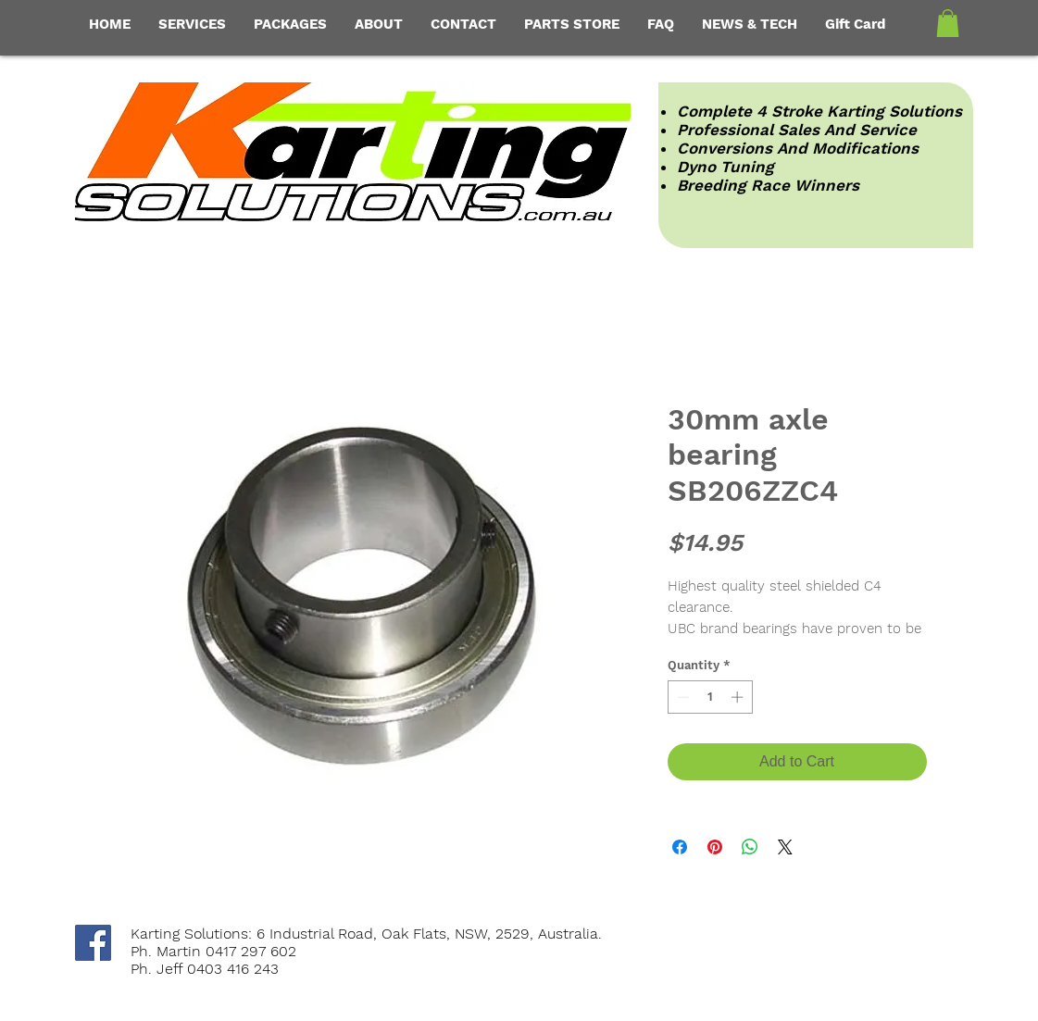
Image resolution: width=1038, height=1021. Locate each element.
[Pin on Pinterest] (715, 847)
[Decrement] (681, 697)
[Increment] (739, 697)
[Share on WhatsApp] (750, 847)
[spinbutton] (710, 697)
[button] (947, 23)
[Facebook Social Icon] (93, 943)
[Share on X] (785, 847)
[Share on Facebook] (680, 847)
